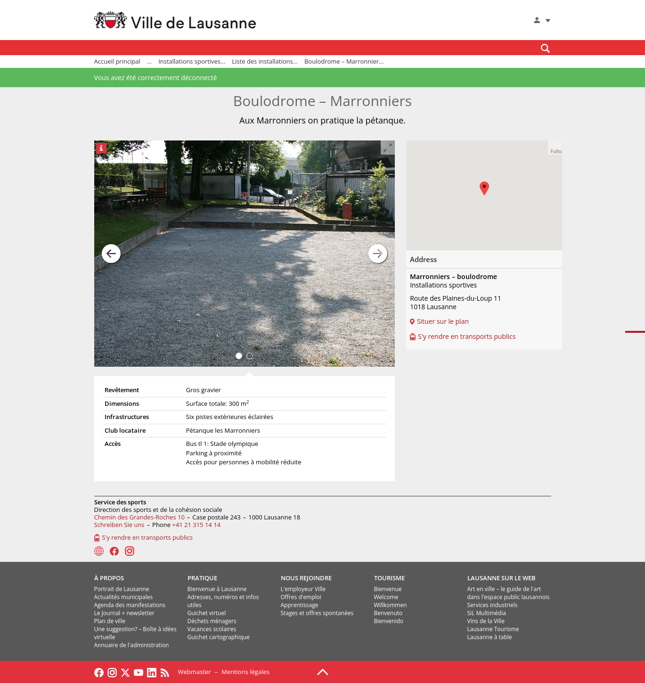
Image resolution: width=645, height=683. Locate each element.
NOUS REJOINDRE (306, 578)
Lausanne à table (489, 637)
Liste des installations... (265, 61)
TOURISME (389, 578)
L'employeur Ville (303, 589)
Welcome (386, 597)
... (149, 61)
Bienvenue (388, 589)
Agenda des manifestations (129, 605)
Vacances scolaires (212, 629)
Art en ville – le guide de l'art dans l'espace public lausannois (508, 593)
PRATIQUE (202, 578)
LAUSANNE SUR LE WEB (501, 578)
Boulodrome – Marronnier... (344, 61)
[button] (555, 147)
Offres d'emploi (301, 597)
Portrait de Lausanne (121, 589)
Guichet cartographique (219, 637)
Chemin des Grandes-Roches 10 (139, 517)
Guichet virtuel (207, 613)
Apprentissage (299, 605)
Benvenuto (388, 613)
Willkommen (390, 605)
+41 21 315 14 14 (196, 524)
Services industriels (492, 605)
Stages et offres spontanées (317, 613)
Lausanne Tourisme (493, 629)
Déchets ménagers (212, 621)
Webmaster (194, 671)
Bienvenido (389, 621)
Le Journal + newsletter (124, 613)
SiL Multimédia (486, 613)
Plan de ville (109, 621)
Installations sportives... (191, 61)
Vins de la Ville (486, 621)
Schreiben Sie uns (119, 524)
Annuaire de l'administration (131, 645)
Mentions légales (245, 671)
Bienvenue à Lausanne (217, 589)
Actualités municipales (123, 597)
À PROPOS (109, 578)
